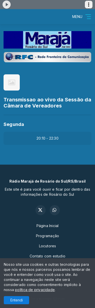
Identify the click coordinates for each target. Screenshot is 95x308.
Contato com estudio (47, 256)
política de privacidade (35, 290)
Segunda (14, 124)
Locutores (47, 246)
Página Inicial (47, 226)
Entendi (16, 300)
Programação (47, 236)
